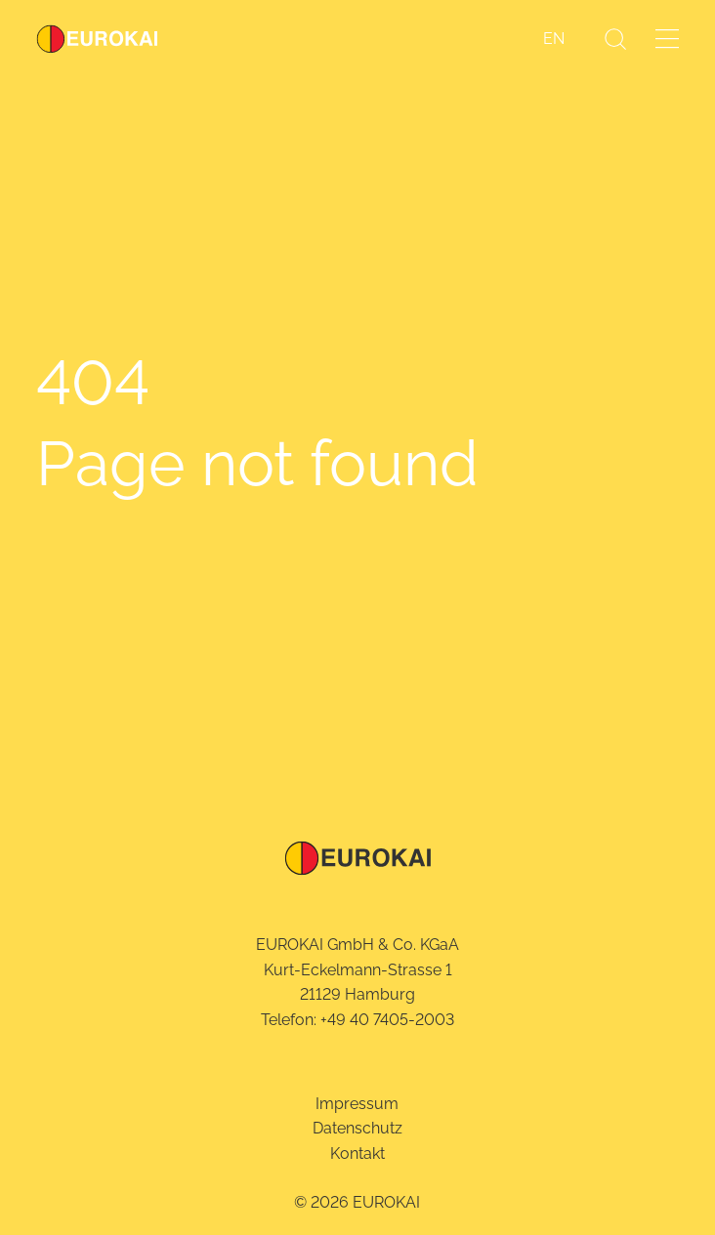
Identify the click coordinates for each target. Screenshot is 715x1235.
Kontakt (357, 1153)
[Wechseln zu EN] (553, 39)
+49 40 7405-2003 (387, 1019)
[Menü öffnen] (667, 38)
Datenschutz (357, 1128)
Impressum (357, 1103)
